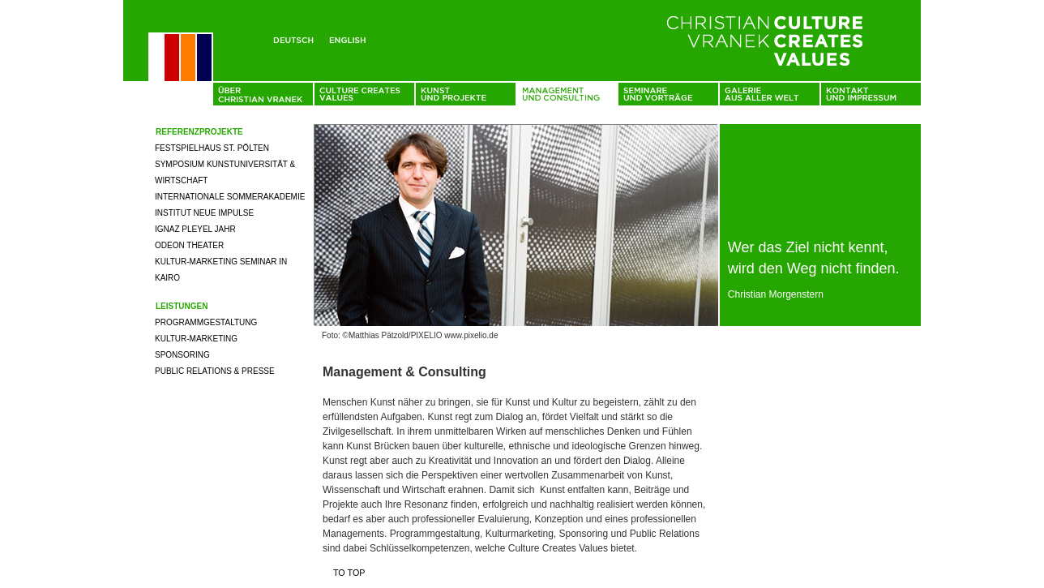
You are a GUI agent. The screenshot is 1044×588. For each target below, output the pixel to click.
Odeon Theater (189, 245)
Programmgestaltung (206, 322)
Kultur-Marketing (196, 338)
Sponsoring (182, 354)
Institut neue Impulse (204, 212)
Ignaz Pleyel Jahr (195, 229)
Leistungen (182, 306)
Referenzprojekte (199, 131)
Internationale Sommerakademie (230, 196)
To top (349, 572)
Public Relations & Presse (215, 371)
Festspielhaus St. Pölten (212, 148)
